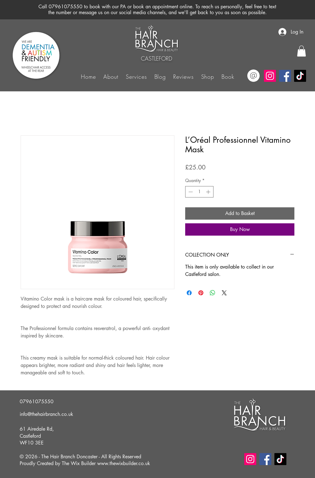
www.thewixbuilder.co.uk (123, 463)
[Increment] (209, 191)
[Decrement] (190, 191)
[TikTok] (300, 76)
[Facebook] (285, 76)
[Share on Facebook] (189, 293)
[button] (136, 76)
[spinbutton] (199, 191)
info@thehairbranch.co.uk (46, 414)
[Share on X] (224, 293)
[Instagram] (270, 76)
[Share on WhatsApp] (212, 293)
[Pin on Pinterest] (201, 293)
